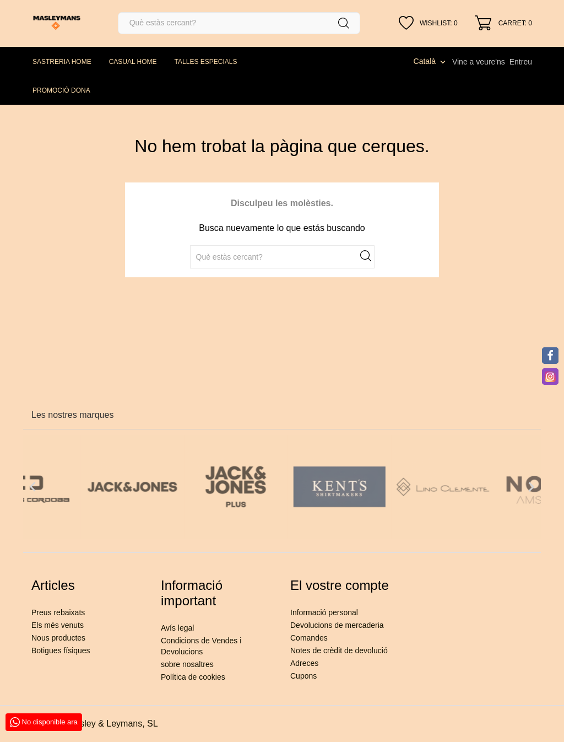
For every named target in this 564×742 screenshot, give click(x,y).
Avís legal (177, 627)
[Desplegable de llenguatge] (431, 61)
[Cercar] (239, 23)
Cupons (303, 675)
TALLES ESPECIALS (206, 62)
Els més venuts (57, 625)
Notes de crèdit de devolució (339, 650)
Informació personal (324, 612)
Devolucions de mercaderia (337, 625)
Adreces (304, 663)
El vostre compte (339, 585)
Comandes (309, 637)
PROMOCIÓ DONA (61, 90)
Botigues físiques (60, 650)
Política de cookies (193, 677)
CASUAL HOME (133, 62)
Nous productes (58, 637)
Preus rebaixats (58, 612)
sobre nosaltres (187, 664)
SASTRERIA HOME (61, 62)
